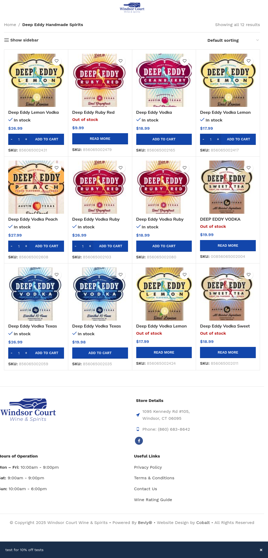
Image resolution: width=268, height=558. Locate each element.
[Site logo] (132, 7)
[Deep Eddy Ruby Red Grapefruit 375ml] (100, 80)
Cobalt (203, 522)
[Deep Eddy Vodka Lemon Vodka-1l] (164, 294)
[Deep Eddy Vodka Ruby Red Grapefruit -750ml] (164, 187)
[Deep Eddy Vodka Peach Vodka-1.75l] (36, 187)
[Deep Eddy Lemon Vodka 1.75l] (36, 80)
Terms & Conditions (154, 477)
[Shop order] (233, 40)
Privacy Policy (148, 467)
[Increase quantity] (26, 139)
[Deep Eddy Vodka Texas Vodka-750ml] (100, 294)
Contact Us (145, 488)
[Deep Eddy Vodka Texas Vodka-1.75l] (36, 294)
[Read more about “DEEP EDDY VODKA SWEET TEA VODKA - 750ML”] (228, 245)
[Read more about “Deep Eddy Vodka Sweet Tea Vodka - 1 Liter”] (228, 352)
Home (10, 24)
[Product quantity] (19, 139)
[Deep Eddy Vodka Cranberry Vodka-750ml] (164, 80)
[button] (36, 139)
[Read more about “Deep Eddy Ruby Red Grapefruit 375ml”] (100, 138)
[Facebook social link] (139, 441)
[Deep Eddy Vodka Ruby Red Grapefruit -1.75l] (100, 187)
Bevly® (145, 522)
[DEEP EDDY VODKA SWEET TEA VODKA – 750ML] (228, 187)
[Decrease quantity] (11, 139)
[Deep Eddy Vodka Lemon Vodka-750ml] (228, 80)
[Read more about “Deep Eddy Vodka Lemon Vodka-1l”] (164, 352)
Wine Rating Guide (153, 499)
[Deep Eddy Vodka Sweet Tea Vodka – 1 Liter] (228, 294)
